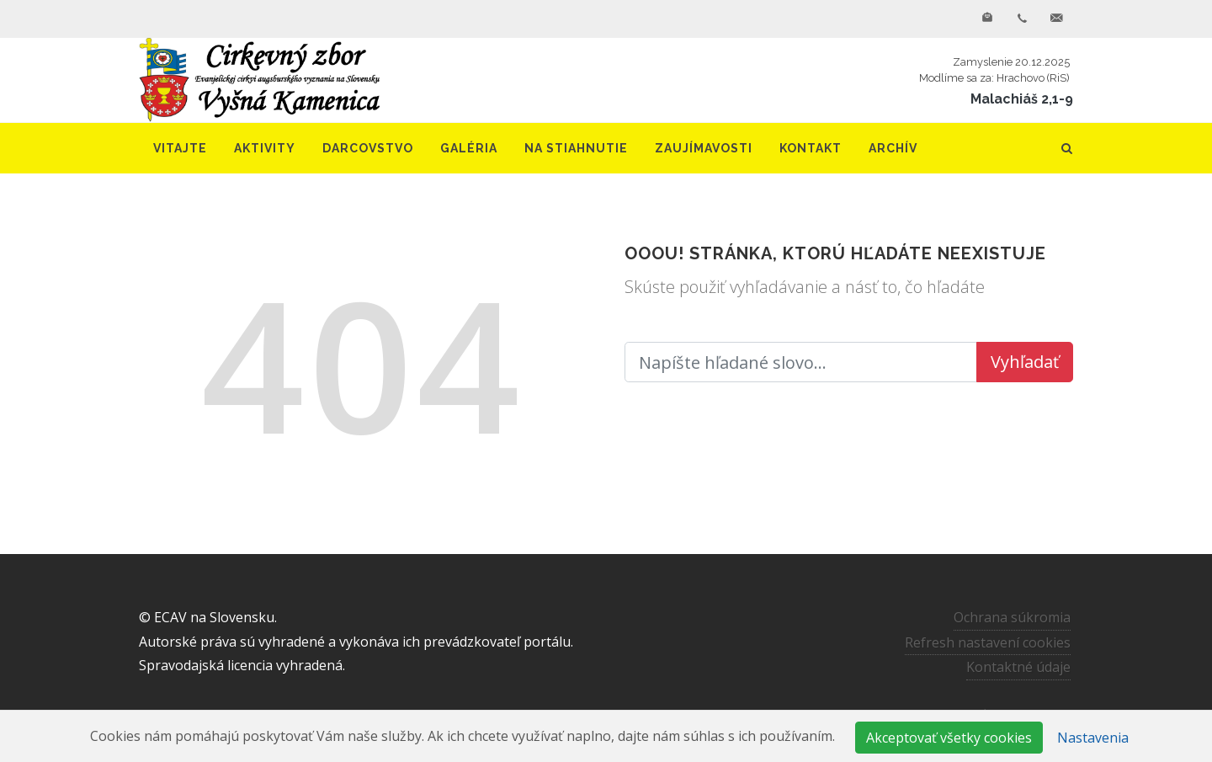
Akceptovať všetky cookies (949, 737)
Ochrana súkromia (1012, 617)
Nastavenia (1093, 737)
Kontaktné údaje (1018, 667)
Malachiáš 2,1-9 (1021, 99)
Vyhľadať (1025, 361)
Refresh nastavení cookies (988, 641)
